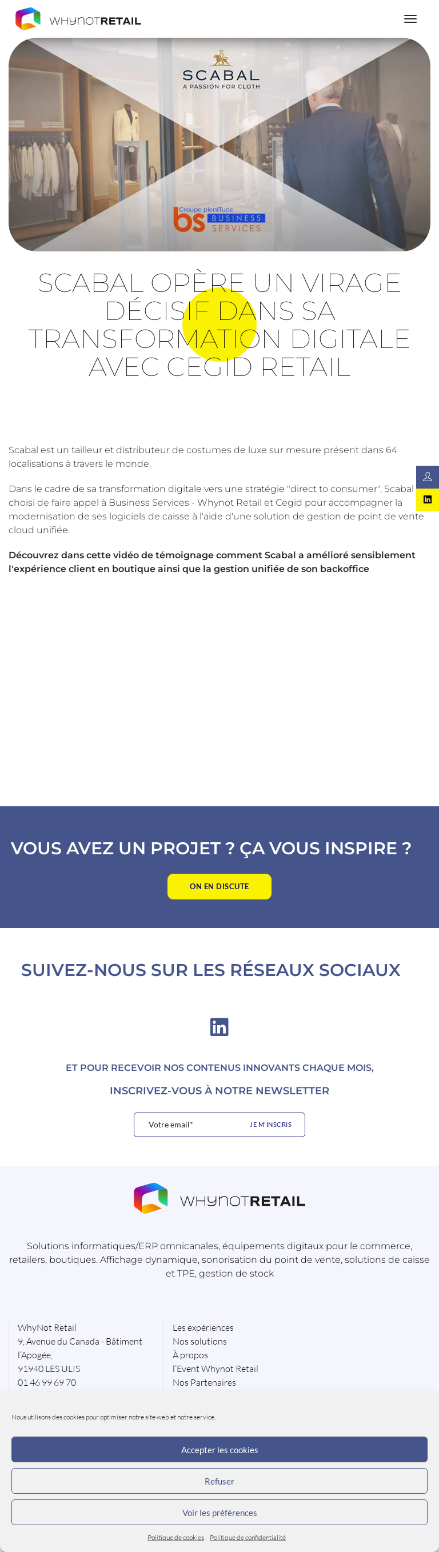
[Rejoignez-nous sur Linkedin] (428, 500)
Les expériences (203, 1327)
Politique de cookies (175, 1537)
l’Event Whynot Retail (215, 1368)
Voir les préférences (219, 1512)
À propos (190, 1355)
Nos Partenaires (204, 1382)
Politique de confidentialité (248, 1537)
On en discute (219, 886)
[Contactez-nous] (427, 477)
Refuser (219, 1481)
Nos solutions (200, 1341)
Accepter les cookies (219, 1450)
